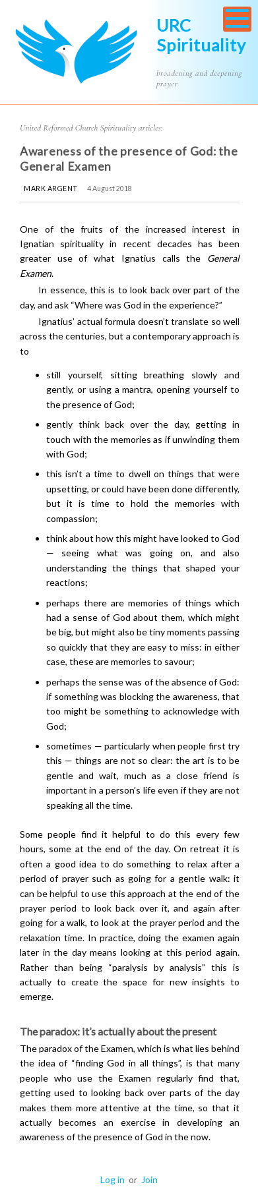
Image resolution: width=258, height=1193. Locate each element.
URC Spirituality (201, 35)
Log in (112, 1179)
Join (149, 1179)
